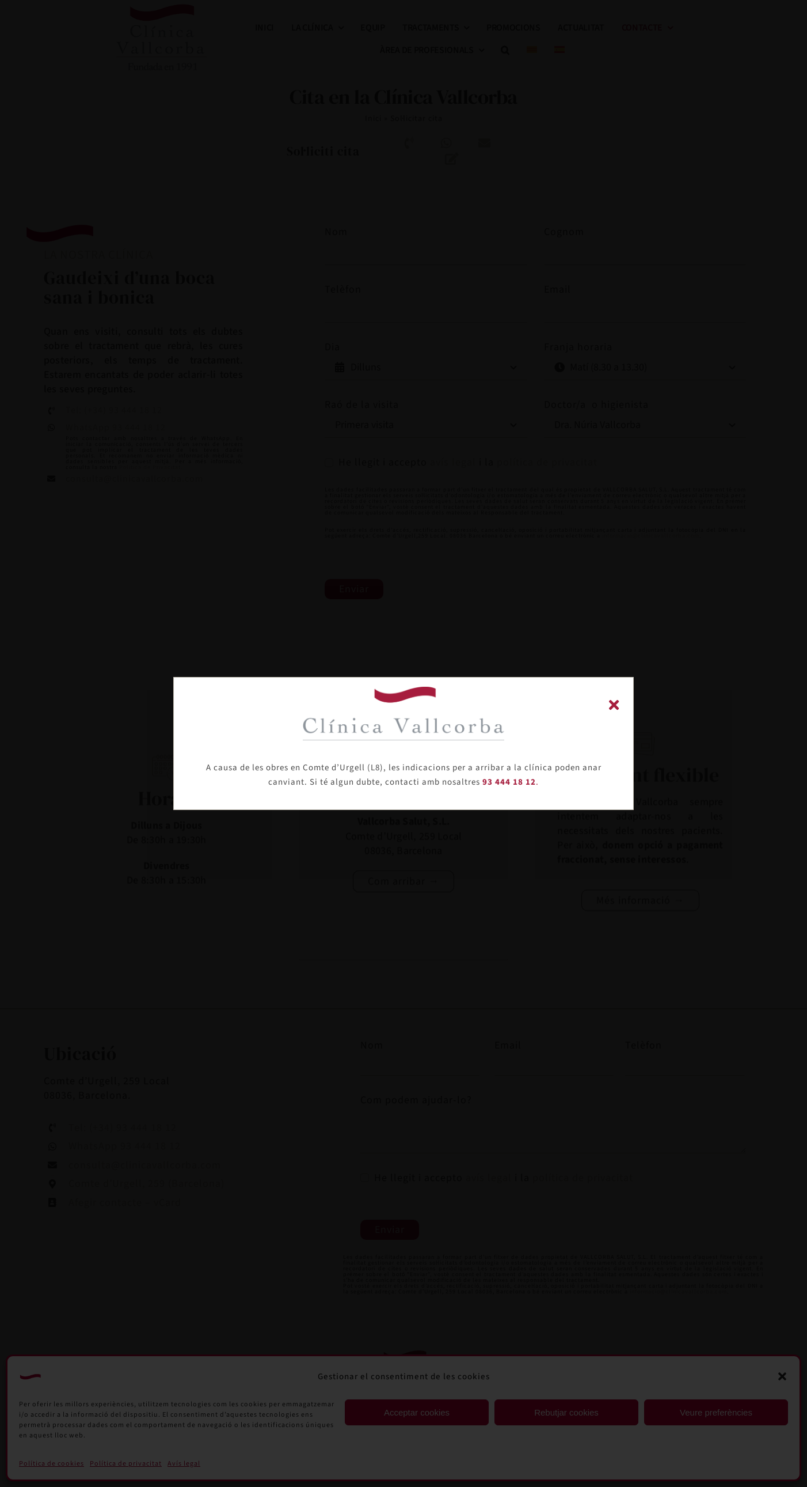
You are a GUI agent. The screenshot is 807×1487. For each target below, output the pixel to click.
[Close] (614, 705)
